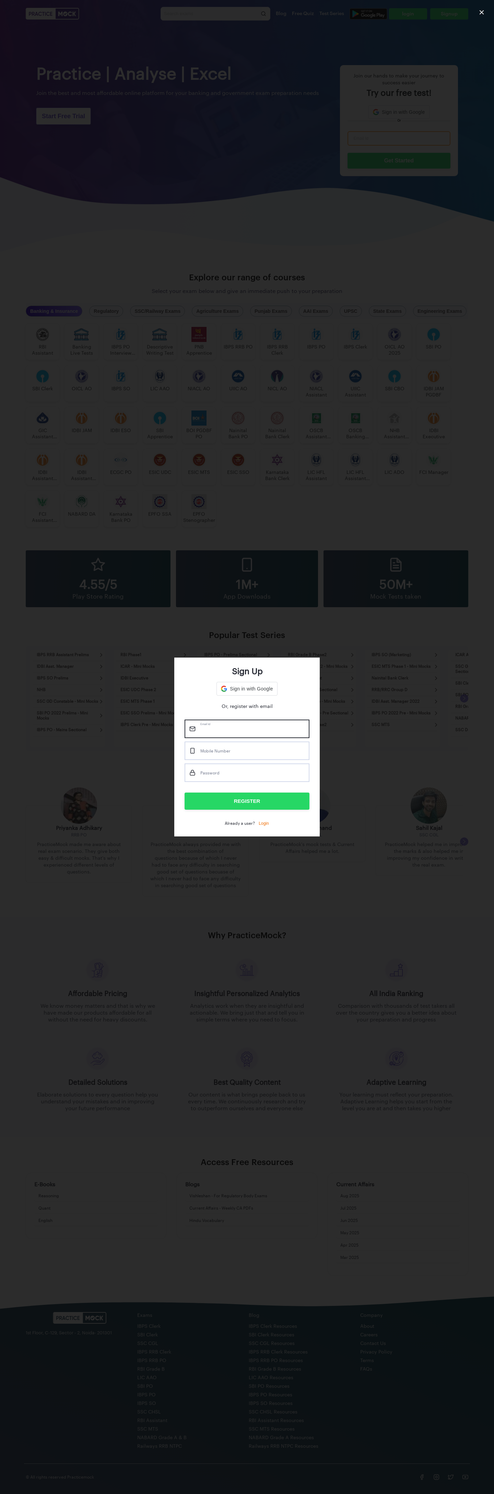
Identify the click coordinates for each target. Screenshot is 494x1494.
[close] (481, 12)
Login (264, 823)
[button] (246, 689)
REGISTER (247, 801)
